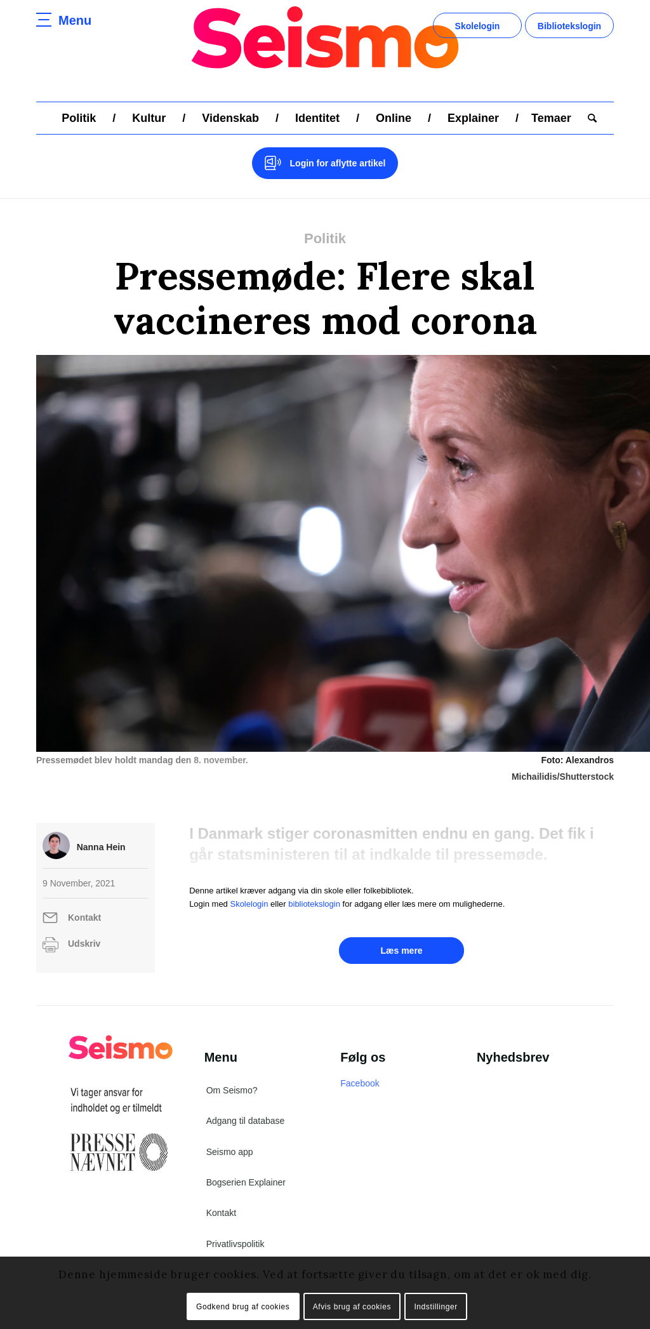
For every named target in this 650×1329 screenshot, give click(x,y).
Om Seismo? (232, 1090)
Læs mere (401, 950)
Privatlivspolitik (235, 1244)
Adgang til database (245, 1121)
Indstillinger (436, 1306)
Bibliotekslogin (569, 26)
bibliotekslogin (314, 904)
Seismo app (229, 1152)
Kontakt (84, 917)
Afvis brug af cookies (352, 1306)
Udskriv (84, 943)
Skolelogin (477, 26)
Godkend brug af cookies (242, 1306)
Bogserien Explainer (246, 1182)
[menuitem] (78, 118)
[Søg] (588, 118)
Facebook (359, 1083)
